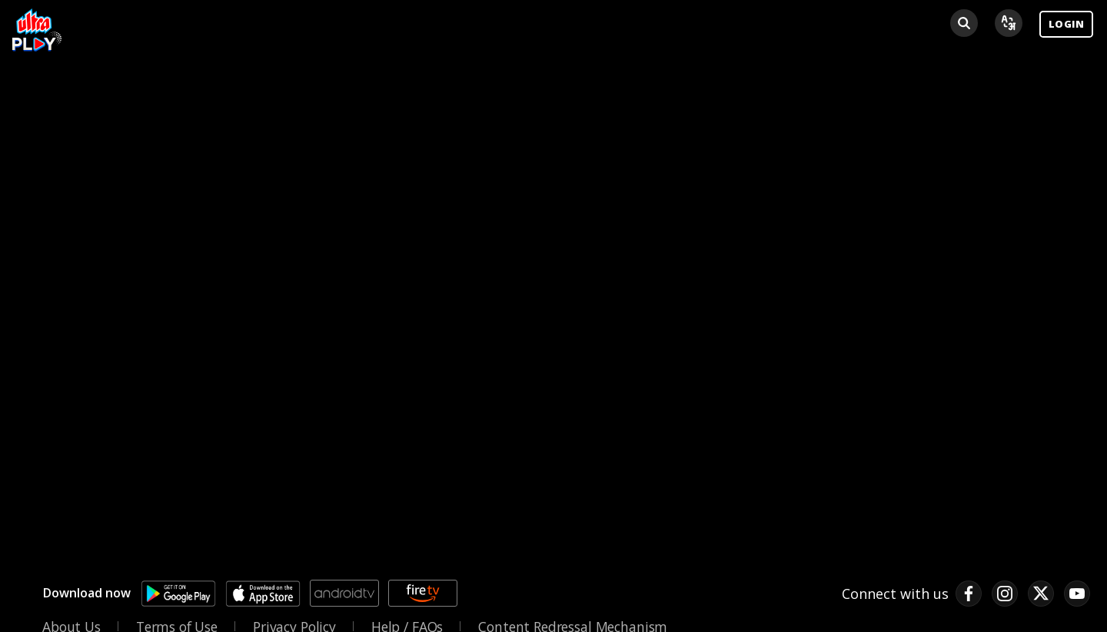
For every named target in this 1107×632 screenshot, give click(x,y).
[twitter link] (1041, 593)
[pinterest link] (1077, 593)
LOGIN (1066, 24)
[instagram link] (1005, 593)
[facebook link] (969, 593)
